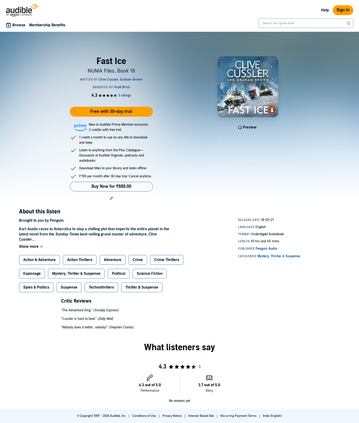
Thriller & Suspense (141, 287)
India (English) (272, 416)
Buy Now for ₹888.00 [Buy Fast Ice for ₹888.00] (111, 186)
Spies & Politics (36, 287)
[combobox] (306, 23)
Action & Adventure (39, 259)
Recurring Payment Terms (238, 416)
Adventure (112, 259)
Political (118, 273)
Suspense (69, 287)
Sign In (343, 10)
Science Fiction (150, 273)
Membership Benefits (47, 25)
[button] (111, 198)
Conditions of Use (144, 416)
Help (325, 10)
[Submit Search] (349, 23)
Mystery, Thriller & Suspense (76, 273)
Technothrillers (101, 287)
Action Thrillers (79, 259)
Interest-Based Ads (201, 416)
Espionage (32, 273)
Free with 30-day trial (111, 111)
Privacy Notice (172, 416)
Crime (138, 259)
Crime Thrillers (166, 259)
